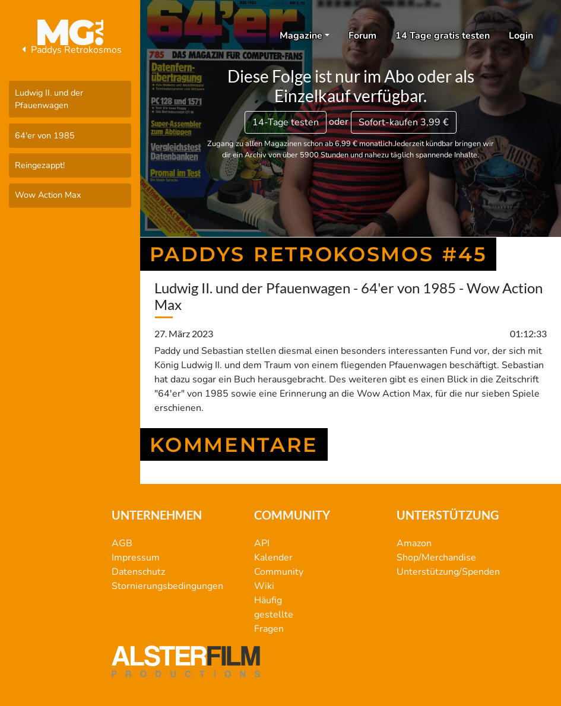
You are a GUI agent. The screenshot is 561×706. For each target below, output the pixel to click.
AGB (122, 543)
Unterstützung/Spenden (448, 571)
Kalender (273, 557)
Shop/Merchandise (436, 557)
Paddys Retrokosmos (70, 49)
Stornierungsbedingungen (167, 586)
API (262, 543)
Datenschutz (138, 571)
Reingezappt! (40, 165)
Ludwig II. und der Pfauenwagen (49, 99)
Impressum (136, 557)
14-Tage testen (285, 122)
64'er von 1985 (45, 135)
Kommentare (234, 444)
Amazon (414, 543)
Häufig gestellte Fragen (273, 614)
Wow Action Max (48, 195)
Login (521, 35)
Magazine (301, 35)
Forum (362, 35)
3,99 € (404, 122)
